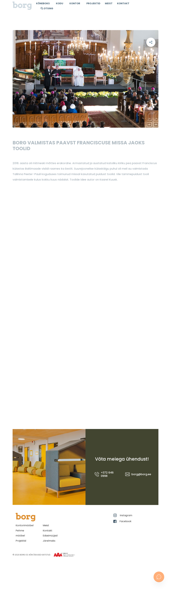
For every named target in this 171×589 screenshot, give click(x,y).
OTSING (47, 8)
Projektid (21, 540)
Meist (108, 3)
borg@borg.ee (137, 474)
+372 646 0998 (104, 474)
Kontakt (123, 3)
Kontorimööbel (25, 525)
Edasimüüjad (50, 535)
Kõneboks (43, 3)
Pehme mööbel (20, 533)
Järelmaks (49, 540)
